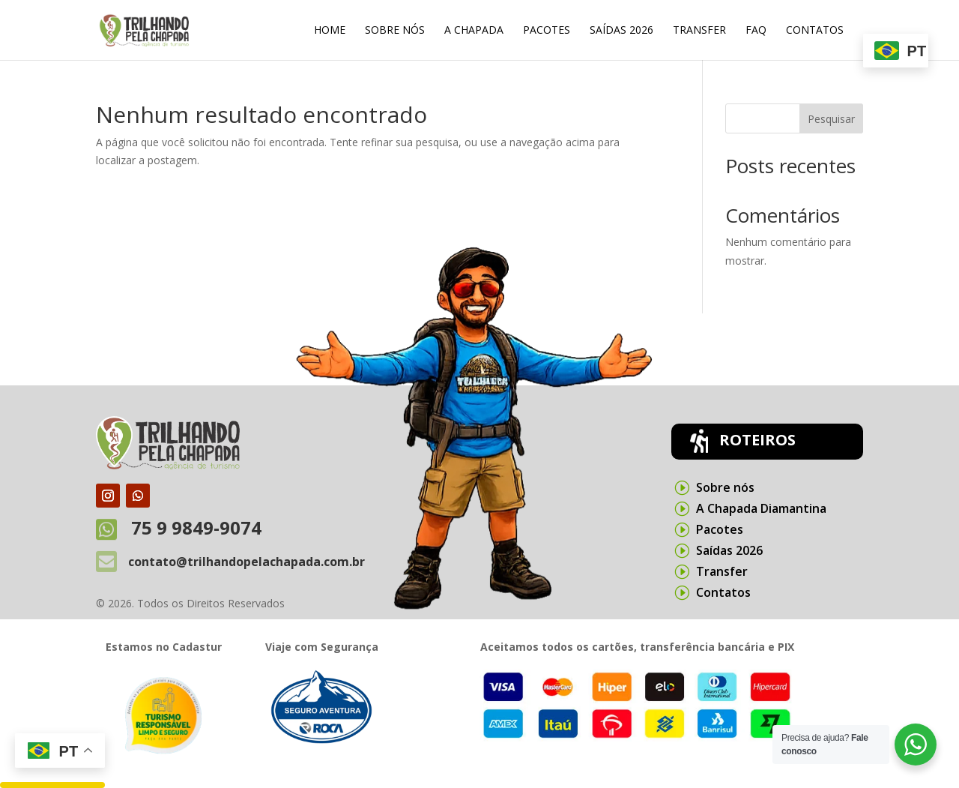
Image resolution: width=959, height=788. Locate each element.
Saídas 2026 (621, 31)
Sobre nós (395, 31)
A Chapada (473, 31)
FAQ (755, 31)
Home (329, 31)
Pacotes (546, 31)
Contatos (815, 31)
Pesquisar (831, 119)
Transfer (699, 31)
